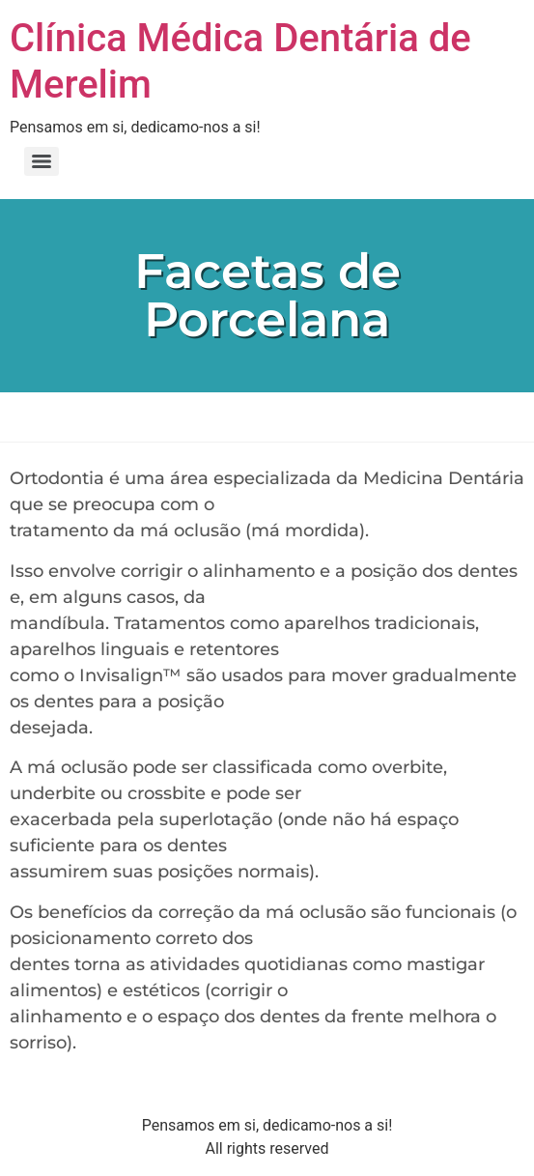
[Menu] (41, 161)
